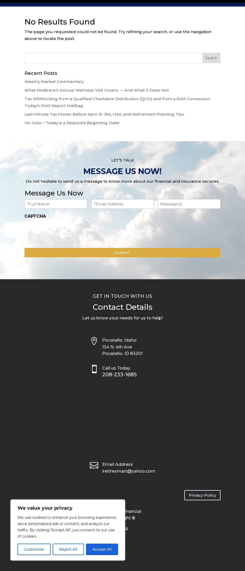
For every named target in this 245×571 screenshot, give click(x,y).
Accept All (102, 549)
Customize (34, 549)
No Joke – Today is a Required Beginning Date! (71, 122)
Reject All (68, 549)
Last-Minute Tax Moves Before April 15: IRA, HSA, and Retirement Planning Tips (104, 114)
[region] (67, 530)
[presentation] (64, 232)
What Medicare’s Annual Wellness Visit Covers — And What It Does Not (96, 90)
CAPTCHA (35, 216)
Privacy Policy (202, 495)
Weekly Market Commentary (54, 81)
